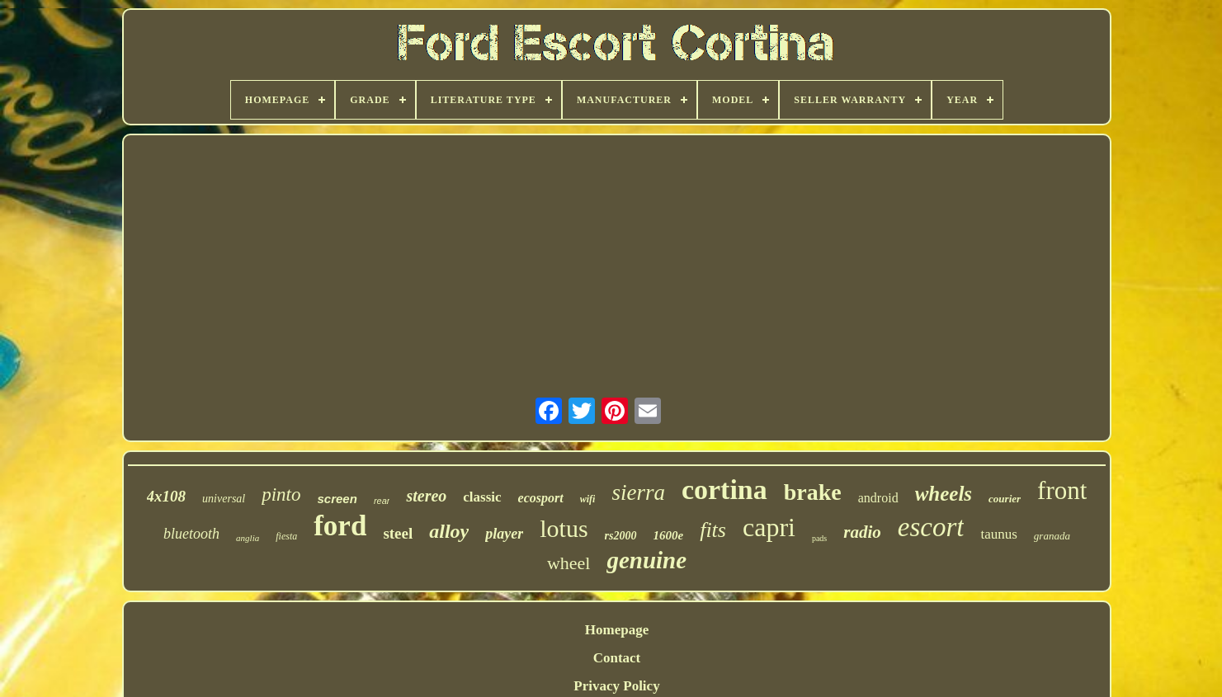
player (504, 533)
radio (862, 532)
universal (223, 498)
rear (382, 501)
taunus (998, 534)
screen (337, 499)
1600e (668, 535)
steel (398, 533)
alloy (449, 531)
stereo (426, 496)
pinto (281, 494)
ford (340, 526)
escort (931, 527)
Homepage (617, 630)
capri (769, 527)
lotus (563, 528)
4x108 (166, 496)
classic (482, 497)
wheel (569, 563)
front (1062, 490)
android (878, 498)
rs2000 (621, 536)
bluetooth (191, 533)
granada (1052, 536)
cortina (724, 489)
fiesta (286, 536)
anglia (247, 538)
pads (819, 538)
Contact (617, 658)
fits (713, 530)
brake (813, 492)
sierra (638, 492)
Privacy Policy (616, 686)
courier (1004, 498)
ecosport (541, 498)
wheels (943, 494)
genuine (646, 560)
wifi (588, 499)
